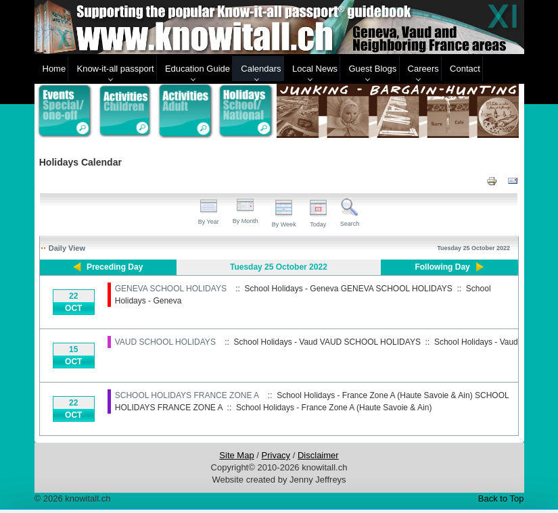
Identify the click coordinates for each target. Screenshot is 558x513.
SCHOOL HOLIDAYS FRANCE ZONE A (187, 395)
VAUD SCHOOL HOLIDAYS (165, 342)
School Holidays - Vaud (476, 342)
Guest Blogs (372, 69)
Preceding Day (115, 267)
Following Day (442, 267)
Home (54, 69)
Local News (315, 69)
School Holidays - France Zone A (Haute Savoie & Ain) (334, 407)
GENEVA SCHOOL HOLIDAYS (171, 288)
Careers (423, 69)
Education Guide (197, 69)
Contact (465, 69)
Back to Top (501, 498)
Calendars (261, 69)
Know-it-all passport (115, 69)
